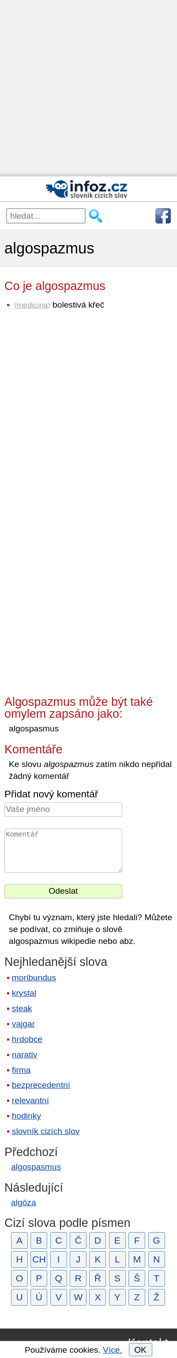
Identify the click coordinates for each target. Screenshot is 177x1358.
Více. (112, 1349)
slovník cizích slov (46, 1131)
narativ (25, 1054)
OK (140, 1349)
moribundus (34, 977)
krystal (24, 993)
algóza (23, 1202)
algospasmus (36, 1166)
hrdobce (27, 1039)
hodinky (26, 1115)
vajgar (23, 1023)
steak (22, 1008)
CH (39, 1259)
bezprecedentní (41, 1085)
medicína (32, 305)
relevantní (30, 1100)
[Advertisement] (88, 88)
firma (21, 1070)
